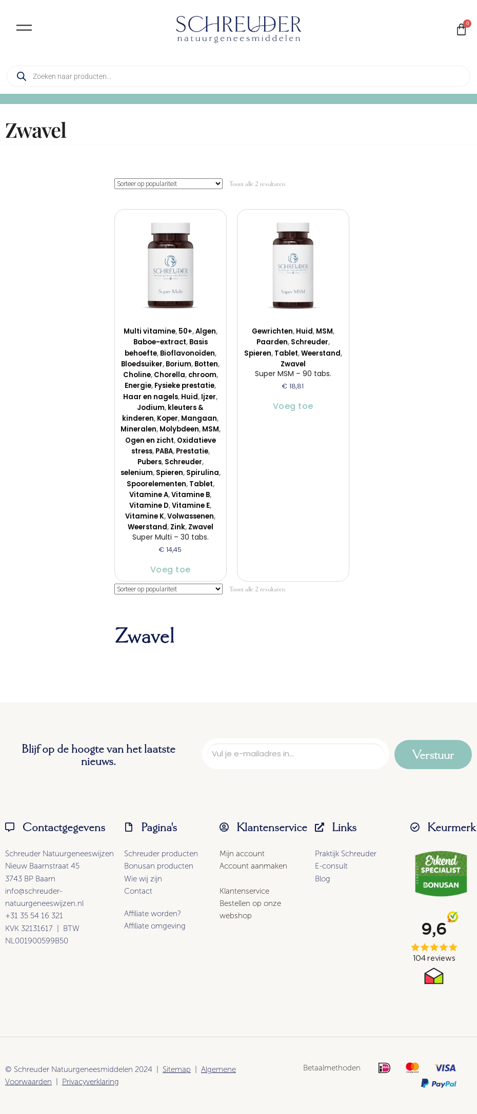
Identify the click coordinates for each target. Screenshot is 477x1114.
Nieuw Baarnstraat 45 (42, 866)
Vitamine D (149, 505)
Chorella (169, 375)
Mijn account (242, 853)
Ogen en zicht (149, 440)
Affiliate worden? (152, 913)
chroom (202, 375)
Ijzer (208, 397)
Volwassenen (190, 516)
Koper (167, 418)
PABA (164, 451)
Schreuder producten (161, 853)
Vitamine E (191, 505)
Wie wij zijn (143, 878)
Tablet (201, 484)
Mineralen (138, 429)
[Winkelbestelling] (168, 183)
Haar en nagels (150, 397)
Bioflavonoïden (187, 353)
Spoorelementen (156, 484)
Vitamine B (190, 495)
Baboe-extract (159, 342)
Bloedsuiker (142, 364)
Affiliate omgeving (155, 926)
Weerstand (147, 527)
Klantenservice (244, 891)
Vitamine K (144, 516)
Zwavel (200, 527)
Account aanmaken (253, 866)
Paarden (272, 342)
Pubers (149, 462)
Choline (137, 375)
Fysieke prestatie (184, 385)
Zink (177, 527)
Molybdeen (179, 429)
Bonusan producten (158, 866)
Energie (138, 385)
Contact (138, 891)
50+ (185, 331)
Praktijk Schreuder (345, 853)
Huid (189, 397)
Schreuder (183, 462)
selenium (137, 473)
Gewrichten (272, 331)
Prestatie (192, 451)
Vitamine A (148, 495)
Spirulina (202, 473)
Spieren (169, 473)
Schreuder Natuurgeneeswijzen (59, 853)
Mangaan (199, 418)
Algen (205, 331)
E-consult (331, 866)
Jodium (151, 407)
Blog (322, 878)
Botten (206, 364)
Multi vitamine (149, 331)
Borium (178, 364)
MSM (210, 429)
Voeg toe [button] (170, 569)
